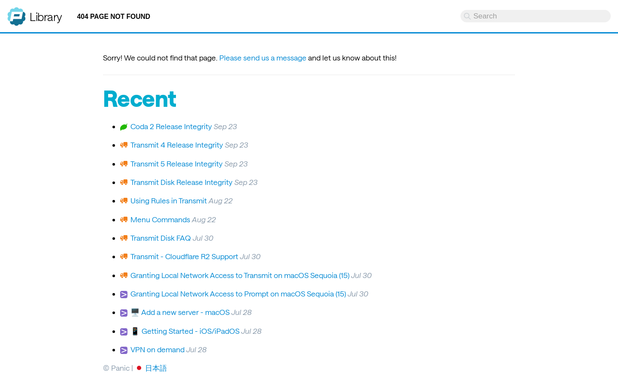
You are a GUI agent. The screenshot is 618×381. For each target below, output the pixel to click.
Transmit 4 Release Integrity (176, 144)
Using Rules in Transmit (168, 200)
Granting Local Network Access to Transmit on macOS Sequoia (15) (239, 275)
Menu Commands (160, 219)
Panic (16, 13)
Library (46, 16)
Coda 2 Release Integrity (171, 126)
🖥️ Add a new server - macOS (180, 312)
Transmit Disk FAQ (160, 237)
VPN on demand (157, 349)
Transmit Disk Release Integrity (181, 182)
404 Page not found (113, 16)
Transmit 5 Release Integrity (176, 163)
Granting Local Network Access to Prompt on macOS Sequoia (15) (238, 293)
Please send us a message (262, 57)
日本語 (156, 367)
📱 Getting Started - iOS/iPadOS (184, 331)
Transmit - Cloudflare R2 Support (184, 256)
